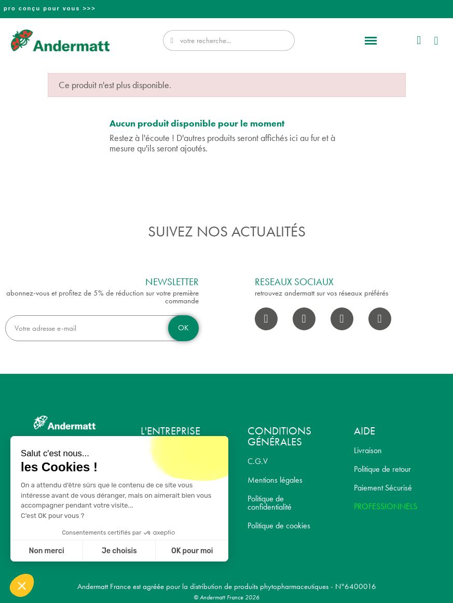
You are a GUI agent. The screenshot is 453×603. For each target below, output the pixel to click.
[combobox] (230, 40)
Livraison (368, 450)
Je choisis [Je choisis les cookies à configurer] (119, 550)
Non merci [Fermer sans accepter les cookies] (46, 550)
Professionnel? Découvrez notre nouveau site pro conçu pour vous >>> (228, 8)
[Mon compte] (418, 41)
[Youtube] (342, 318)
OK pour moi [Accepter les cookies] (192, 550)
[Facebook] (266, 318)
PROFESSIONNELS (385, 506)
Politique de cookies (279, 525)
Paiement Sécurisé (383, 487)
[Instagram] (304, 318)
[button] (371, 40)
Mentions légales (275, 479)
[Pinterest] (379, 318)
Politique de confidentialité (270, 502)
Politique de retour (382, 469)
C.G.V (258, 461)
